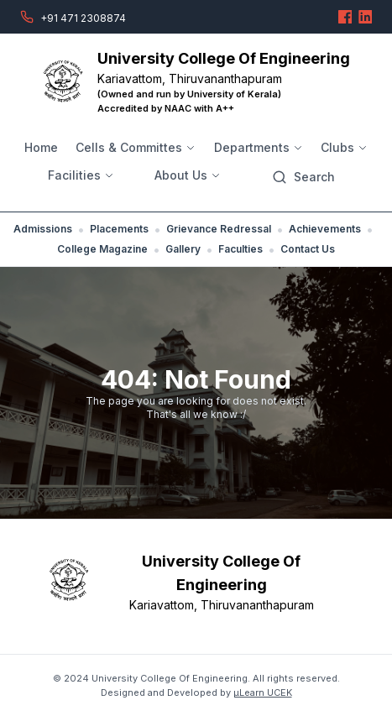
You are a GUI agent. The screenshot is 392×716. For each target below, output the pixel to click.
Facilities (81, 175)
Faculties (240, 249)
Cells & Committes (136, 147)
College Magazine (102, 249)
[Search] (303, 177)
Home (41, 147)
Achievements (325, 228)
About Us (187, 175)
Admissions (42, 228)
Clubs (344, 147)
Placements (119, 228)
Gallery (183, 249)
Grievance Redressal (218, 228)
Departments (258, 147)
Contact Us (307, 249)
